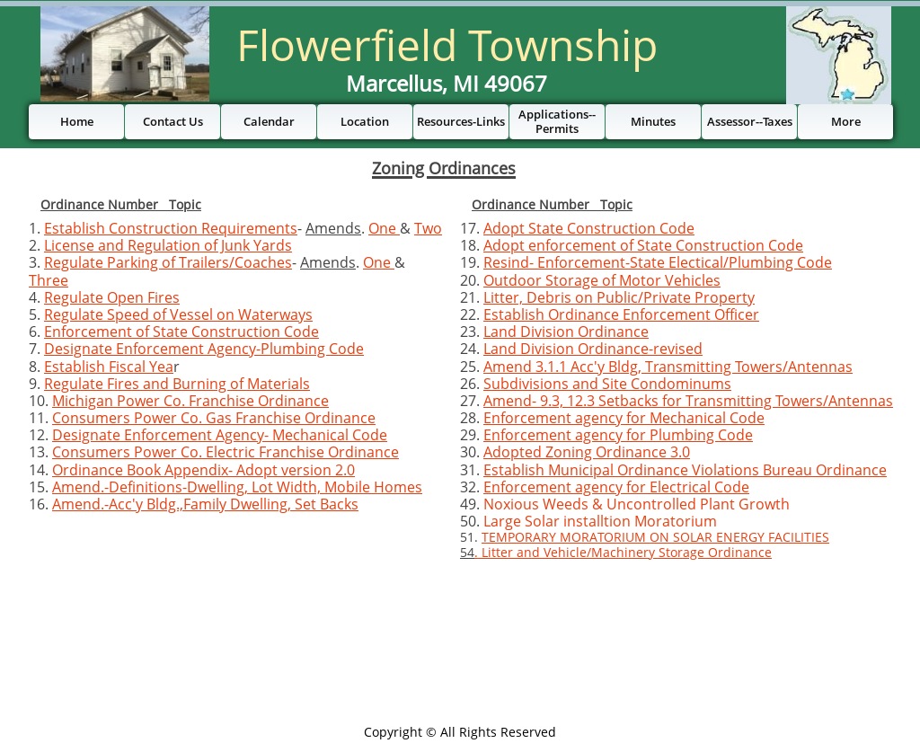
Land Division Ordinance (566, 331)
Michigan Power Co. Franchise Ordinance (190, 401)
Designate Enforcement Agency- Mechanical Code (219, 435)
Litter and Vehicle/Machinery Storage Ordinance (627, 552)
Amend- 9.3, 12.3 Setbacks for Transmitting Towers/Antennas (688, 401)
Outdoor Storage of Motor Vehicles (602, 280)
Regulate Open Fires (112, 297)
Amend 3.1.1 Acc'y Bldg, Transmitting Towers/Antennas (668, 366)
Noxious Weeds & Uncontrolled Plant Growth (636, 504)
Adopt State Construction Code (588, 228)
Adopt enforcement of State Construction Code (643, 245)
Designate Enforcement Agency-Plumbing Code (204, 348)
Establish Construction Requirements (170, 228)
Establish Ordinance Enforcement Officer (621, 314)
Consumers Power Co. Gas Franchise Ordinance (214, 418)
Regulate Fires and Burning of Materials (177, 384)
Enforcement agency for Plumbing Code (618, 435)
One (384, 228)
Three (48, 280)
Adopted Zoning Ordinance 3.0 (586, 452)
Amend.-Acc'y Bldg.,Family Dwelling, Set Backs (205, 504)
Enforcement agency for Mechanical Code (624, 418)
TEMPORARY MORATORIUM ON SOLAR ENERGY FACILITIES (655, 536)
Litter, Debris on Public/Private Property (619, 297)
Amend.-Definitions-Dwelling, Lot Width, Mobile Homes (237, 487)
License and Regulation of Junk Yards (168, 245)
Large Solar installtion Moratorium (600, 521)
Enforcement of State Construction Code (181, 331)
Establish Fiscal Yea (108, 366)
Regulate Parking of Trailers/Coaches (168, 262)
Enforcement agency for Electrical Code (616, 487)
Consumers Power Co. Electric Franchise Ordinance (225, 452)
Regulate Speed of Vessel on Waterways (178, 314)
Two (428, 228)
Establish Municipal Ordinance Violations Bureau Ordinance (685, 470)
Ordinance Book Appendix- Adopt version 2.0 (203, 470)
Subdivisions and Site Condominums (607, 384)
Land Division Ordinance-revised (593, 348)
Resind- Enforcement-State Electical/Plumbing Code (657, 262)
